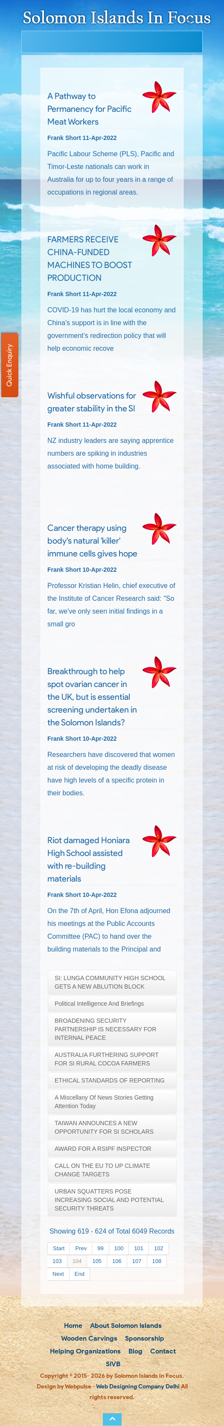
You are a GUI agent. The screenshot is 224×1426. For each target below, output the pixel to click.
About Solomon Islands (125, 1325)
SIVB (112, 1364)
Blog (135, 1351)
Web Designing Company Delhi (138, 1386)
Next (58, 1274)
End (79, 1274)
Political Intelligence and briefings (99, 1003)
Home (72, 1325)
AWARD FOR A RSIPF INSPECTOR (103, 1148)
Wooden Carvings (88, 1338)
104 (77, 1261)
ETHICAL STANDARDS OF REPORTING (110, 1080)
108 (157, 1261)
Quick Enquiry (9, 365)
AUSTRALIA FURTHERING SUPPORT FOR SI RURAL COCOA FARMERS (107, 1059)
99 (100, 1248)
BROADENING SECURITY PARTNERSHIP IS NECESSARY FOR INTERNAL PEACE (105, 1029)
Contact (162, 1351)
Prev (81, 1248)
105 (97, 1261)
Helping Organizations (84, 1351)
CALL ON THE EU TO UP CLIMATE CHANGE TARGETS (102, 1170)
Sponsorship (143, 1338)
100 (119, 1248)
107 (137, 1261)
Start (58, 1248)
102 (158, 1248)
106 (117, 1261)
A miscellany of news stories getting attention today (104, 1101)
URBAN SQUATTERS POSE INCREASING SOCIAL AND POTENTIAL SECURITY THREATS (109, 1200)
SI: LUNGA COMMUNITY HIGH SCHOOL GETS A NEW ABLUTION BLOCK (110, 982)
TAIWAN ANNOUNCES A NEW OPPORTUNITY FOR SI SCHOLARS (104, 1127)
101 (138, 1248)
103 (57, 1261)
